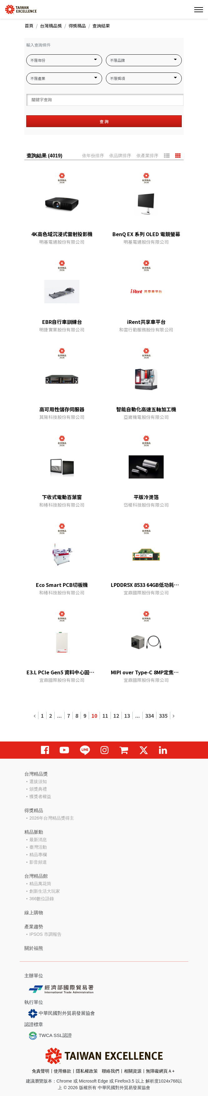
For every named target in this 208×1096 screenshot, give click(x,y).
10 (94, 715)
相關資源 (132, 1071)
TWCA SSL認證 (50, 1035)
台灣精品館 (36, 876)
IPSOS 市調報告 (45, 934)
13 (127, 715)
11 (105, 715)
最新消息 (38, 839)
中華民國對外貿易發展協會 (61, 1013)
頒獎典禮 (38, 789)
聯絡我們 (110, 1071)
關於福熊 (33, 948)
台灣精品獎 (51, 25)
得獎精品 (77, 25)
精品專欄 (38, 854)
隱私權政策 (87, 1071)
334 (149, 715)
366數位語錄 (41, 898)
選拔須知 (38, 781)
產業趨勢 (33, 926)
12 (116, 715)
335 (163, 715)
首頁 (29, 25)
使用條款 (62, 1071)
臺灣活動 (38, 847)
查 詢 (104, 121)
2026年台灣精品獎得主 (51, 818)
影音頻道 (38, 862)
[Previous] (34, 715)
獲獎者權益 (40, 796)
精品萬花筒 (40, 883)
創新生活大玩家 (44, 891)
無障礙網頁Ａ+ (160, 1071)
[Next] (173, 715)
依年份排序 (93, 155)
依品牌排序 (120, 155)
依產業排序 (147, 155)
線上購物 (33, 912)
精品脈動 (33, 832)
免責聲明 (40, 1071)
